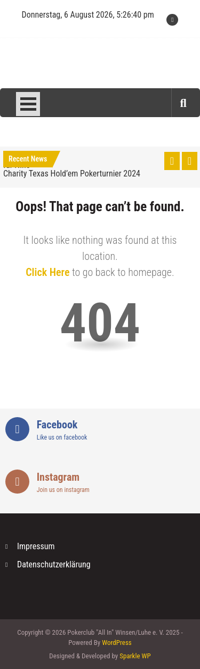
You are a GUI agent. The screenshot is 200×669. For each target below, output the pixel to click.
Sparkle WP (134, 656)
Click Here (47, 272)
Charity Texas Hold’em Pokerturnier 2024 (71, 173)
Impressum (36, 546)
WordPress (117, 643)
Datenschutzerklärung (54, 564)
